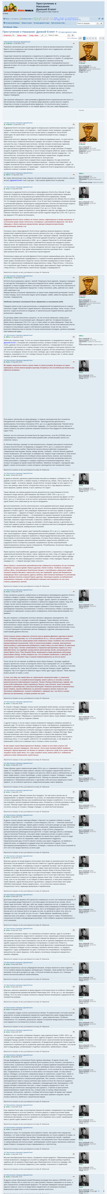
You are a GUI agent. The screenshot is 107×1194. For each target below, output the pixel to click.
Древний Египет (16, 180)
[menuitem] (103, 18)
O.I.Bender (82, 63)
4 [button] (92, 38)
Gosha (81, 199)
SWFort (81, 173)
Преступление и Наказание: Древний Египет (29, 31)
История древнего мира (67, 32)
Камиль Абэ (38, 18)
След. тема (33, 35)
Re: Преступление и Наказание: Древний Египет (18, 123)
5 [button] (95, 38)
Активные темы (26, 19)
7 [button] (100, 38)
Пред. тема (21, 35)
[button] (80, 38)
